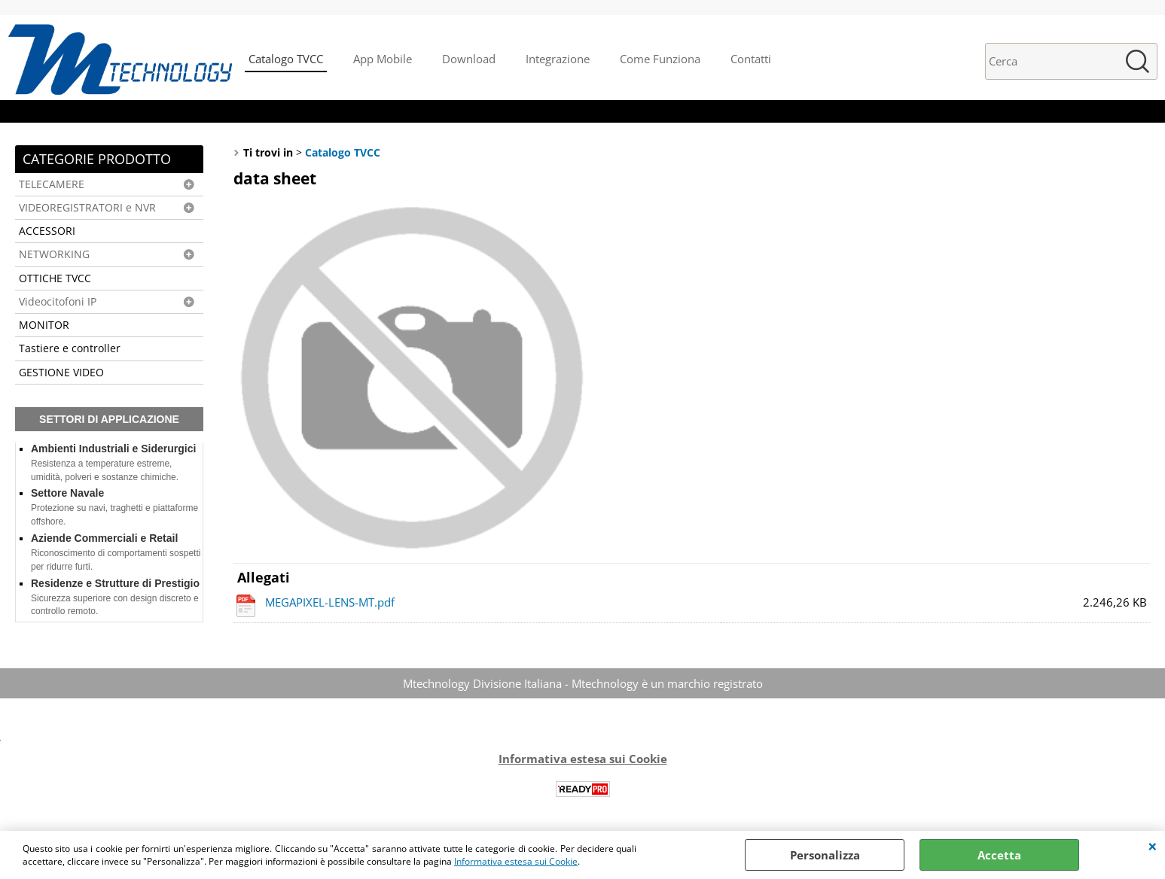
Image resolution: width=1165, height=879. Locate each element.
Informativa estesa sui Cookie (516, 861)
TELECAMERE (51, 184)
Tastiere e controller (69, 348)
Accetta (999, 854)
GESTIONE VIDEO (61, 372)
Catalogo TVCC (286, 58)
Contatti (750, 58)
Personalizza (825, 854)
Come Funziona (660, 58)
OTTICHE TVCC (55, 278)
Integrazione (558, 58)
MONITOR (44, 325)
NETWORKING (54, 254)
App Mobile (382, 58)
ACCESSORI (47, 231)
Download (469, 58)
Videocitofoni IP (57, 302)
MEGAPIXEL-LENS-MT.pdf (330, 602)
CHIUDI (1152, 845)
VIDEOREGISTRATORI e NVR (87, 207)
